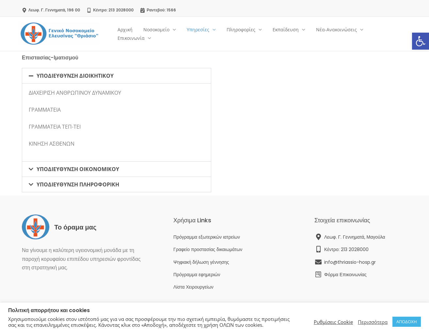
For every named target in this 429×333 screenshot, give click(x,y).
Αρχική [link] (132, 34)
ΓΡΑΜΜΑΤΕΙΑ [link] (45, 109)
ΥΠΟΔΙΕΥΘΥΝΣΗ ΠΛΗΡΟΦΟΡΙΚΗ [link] (78, 184)
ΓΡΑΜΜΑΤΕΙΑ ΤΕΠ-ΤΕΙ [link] (55, 126)
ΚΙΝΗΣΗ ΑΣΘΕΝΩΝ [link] (51, 143)
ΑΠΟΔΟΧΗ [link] (406, 322)
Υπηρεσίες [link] (202, 34)
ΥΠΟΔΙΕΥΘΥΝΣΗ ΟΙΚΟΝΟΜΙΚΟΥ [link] (78, 169)
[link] (420, 41)
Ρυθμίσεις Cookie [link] (333, 322)
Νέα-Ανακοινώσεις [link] (336, 34)
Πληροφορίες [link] (244, 34)
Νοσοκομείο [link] (163, 34)
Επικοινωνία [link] (385, 34)
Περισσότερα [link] (373, 322)
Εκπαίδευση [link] (287, 34)
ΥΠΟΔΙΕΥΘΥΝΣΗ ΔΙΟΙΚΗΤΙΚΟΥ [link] (75, 75)
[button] (116, 75)
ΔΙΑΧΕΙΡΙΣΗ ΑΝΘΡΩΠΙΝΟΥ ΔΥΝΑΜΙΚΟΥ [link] (75, 92)
